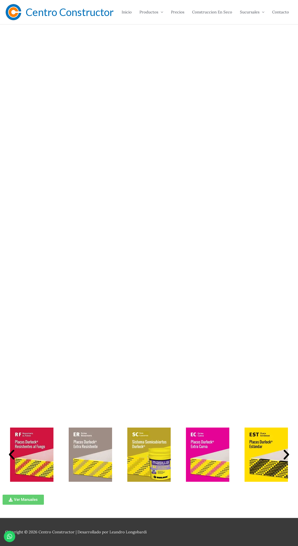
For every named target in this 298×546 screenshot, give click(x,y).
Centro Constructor (70, 12)
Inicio (127, 12)
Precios (177, 12)
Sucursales (250, 12)
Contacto (280, 12)
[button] (11, 454)
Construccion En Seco (212, 12)
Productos (148, 12)
